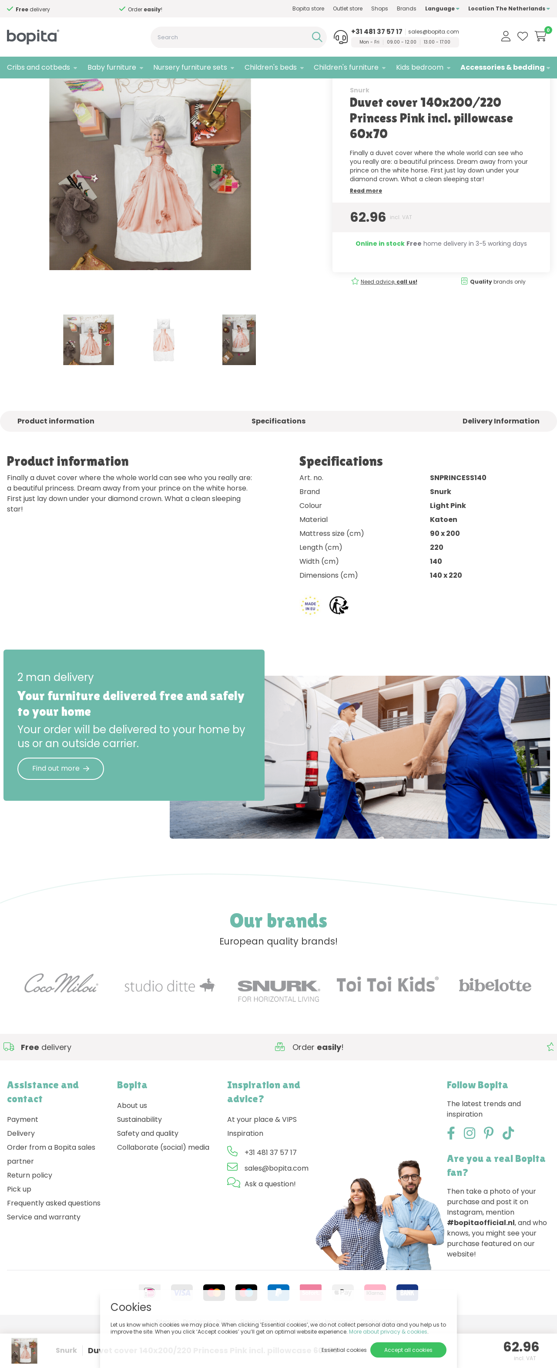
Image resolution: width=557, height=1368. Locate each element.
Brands (406, 8)
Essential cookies (344, 1350)
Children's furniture (346, 67)
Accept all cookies (408, 1350)
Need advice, (389, 321)
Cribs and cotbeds (38, 67)
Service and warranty (44, 1256)
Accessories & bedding (502, 67)
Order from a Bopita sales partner (51, 1193)
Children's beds (271, 67)
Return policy (29, 1214)
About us (132, 1145)
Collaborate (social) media (163, 1187)
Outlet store (347, 8)
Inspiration (245, 1173)
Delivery (21, 1173)
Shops (379, 8)
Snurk (359, 129)
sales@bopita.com (433, 31)
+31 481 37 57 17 (377, 31)
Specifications (278, 460)
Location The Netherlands (509, 8)
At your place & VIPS (262, 1159)
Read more (366, 230)
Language (442, 8)
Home (15, 89)
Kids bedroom (419, 67)
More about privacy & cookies (388, 1331)
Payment (22, 1159)
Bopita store (308, 8)
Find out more (60, 808)
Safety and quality (147, 1173)
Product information (55, 460)
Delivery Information (501, 460)
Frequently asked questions (54, 1242)
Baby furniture (111, 67)
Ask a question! (270, 1223)
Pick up (19, 1228)
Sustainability (139, 1159)
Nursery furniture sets (190, 67)
